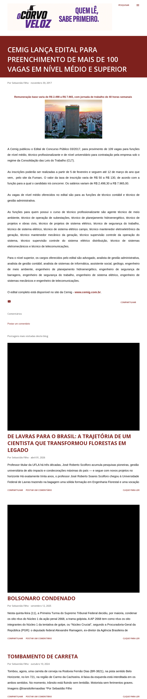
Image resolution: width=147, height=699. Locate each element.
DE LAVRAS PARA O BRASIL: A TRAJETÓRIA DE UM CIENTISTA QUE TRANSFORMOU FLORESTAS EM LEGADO (69, 443)
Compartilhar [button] (128, 302)
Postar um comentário (18, 324)
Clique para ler (131, 490)
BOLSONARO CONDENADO (41, 598)
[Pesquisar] (123, 5)
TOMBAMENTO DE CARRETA (42, 656)
